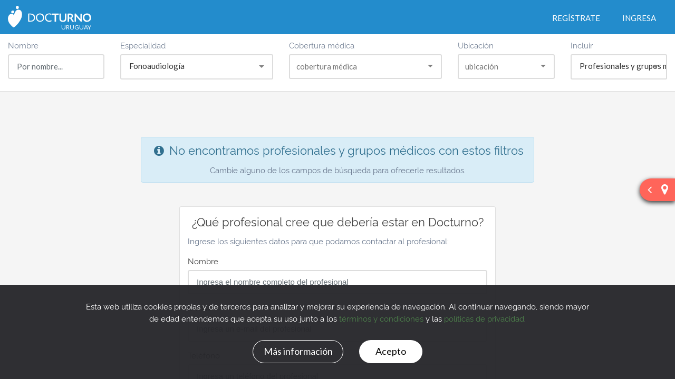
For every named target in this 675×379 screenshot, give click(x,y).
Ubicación (476, 45)
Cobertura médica (321, 45)
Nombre (23, 45)
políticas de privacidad (484, 318)
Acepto (390, 351)
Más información (298, 351)
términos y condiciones (381, 318)
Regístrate (576, 18)
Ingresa (639, 18)
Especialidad (143, 45)
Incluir (582, 45)
